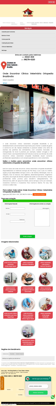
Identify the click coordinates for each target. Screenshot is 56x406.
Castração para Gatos (8, 43)
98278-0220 (29, 59)
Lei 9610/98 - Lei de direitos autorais (18, 365)
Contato (20, 395)
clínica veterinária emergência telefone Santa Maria (28, 289)
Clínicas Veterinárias (7, 46)
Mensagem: (42, 217)
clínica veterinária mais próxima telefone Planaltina (45, 264)
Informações (2, 383)
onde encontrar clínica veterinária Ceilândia (10, 289)
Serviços (28, 28)
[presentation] (15, 228)
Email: (15, 214)
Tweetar (5, 83)
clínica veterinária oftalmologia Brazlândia (45, 315)
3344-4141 (29, 57)
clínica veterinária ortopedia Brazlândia (45, 289)
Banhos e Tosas (6, 35)
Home (8, 389)
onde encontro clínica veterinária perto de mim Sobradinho (28, 342)
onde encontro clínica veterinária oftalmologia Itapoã (10, 264)
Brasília (12, 354)
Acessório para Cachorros (8, 31)
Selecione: (6, 354)
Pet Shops (4, 50)
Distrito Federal (20, 354)
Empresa (21, 389)
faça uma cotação (39, 194)
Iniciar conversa (38, 392)
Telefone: (17, 220)
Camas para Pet (6, 39)
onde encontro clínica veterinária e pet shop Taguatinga (10, 315)
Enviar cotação (27, 236)
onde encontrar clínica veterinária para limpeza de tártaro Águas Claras (28, 316)
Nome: (15, 208)
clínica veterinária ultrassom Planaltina (28, 263)
